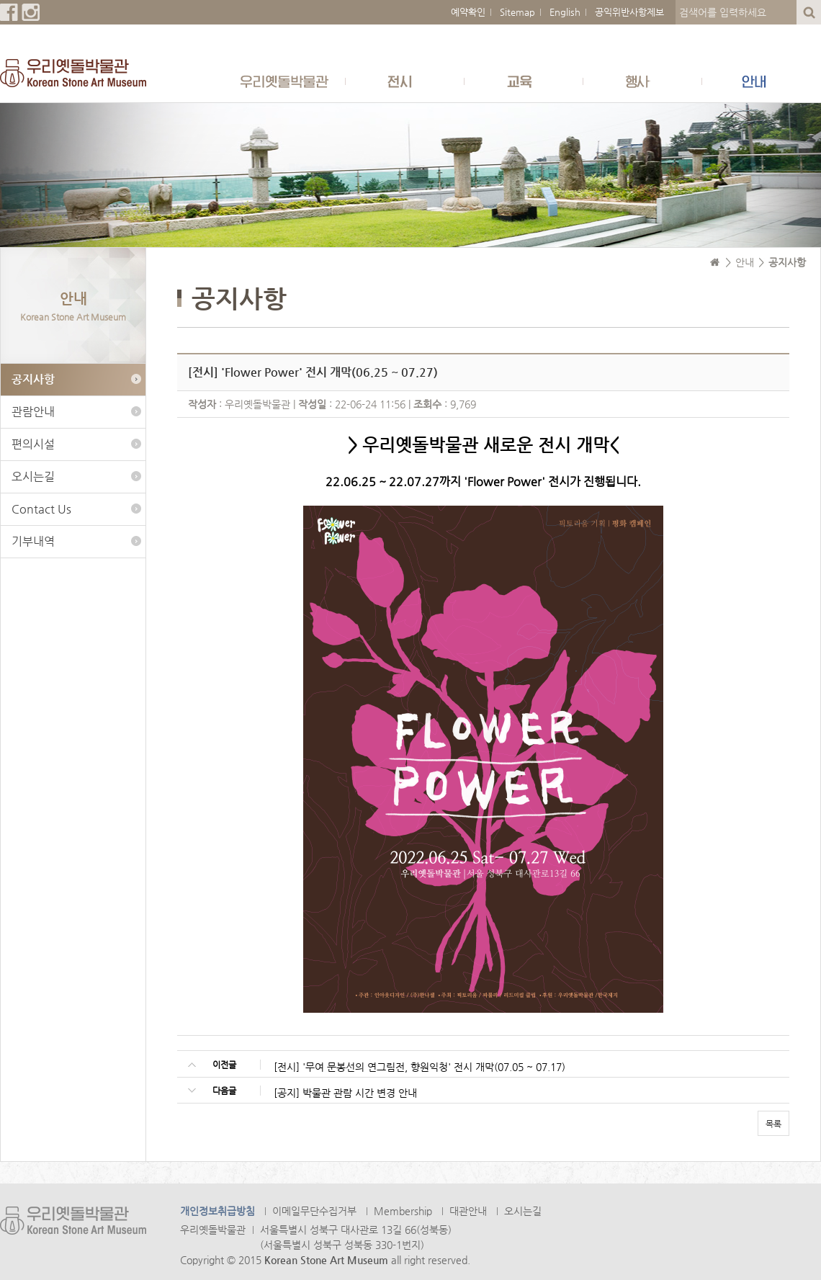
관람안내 (33, 412)
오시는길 (33, 476)
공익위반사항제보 (629, 11)
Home (715, 262)
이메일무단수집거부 (314, 1211)
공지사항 (33, 379)
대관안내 (468, 1211)
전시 (405, 81)
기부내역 (33, 541)
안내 (761, 81)
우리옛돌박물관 (286, 81)
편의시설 (33, 444)
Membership (403, 1211)
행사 (642, 81)
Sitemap (517, 11)
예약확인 (468, 11)
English (564, 11)
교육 (524, 81)
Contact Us (41, 509)
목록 (773, 1124)
